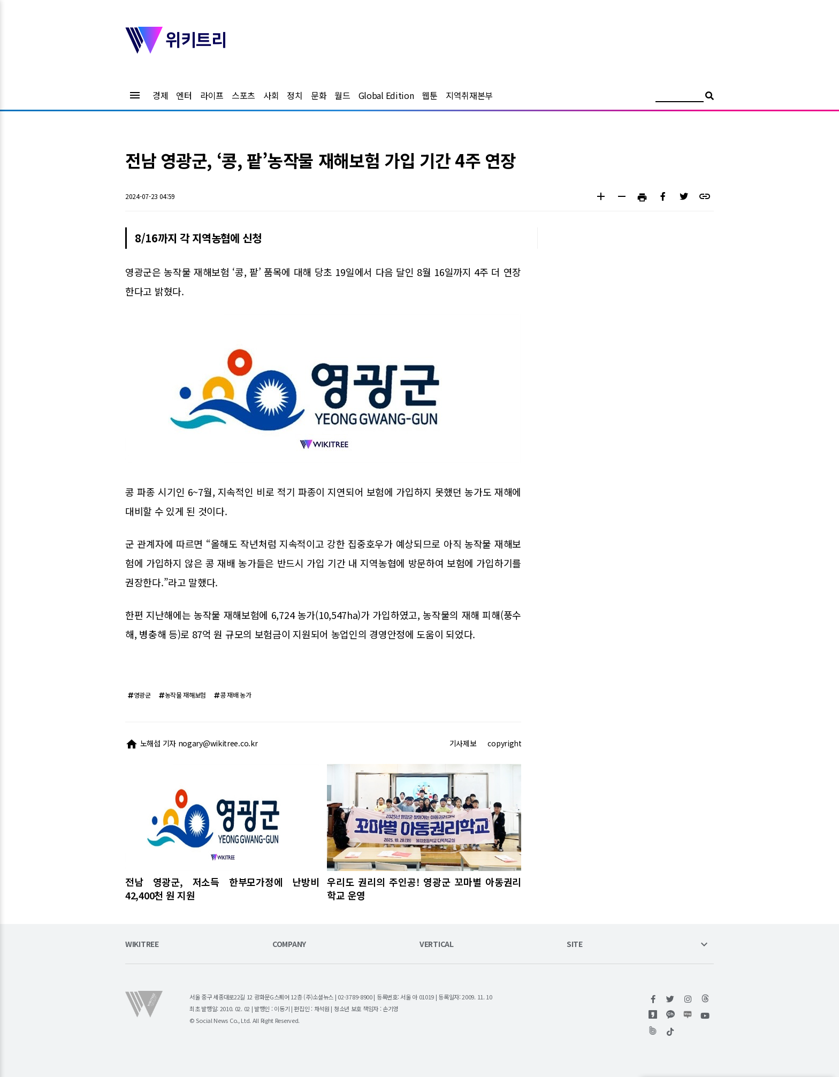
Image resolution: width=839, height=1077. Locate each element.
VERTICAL (437, 944)
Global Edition (386, 95)
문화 (318, 95)
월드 (342, 95)
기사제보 (463, 743)
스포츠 (243, 95)
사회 (271, 95)
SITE (575, 944)
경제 (160, 95)
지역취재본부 (469, 95)
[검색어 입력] (679, 97)
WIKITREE (142, 944)
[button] (600, 197)
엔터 (184, 95)
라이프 (212, 95)
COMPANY (289, 944)
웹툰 (429, 95)
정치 (294, 95)
